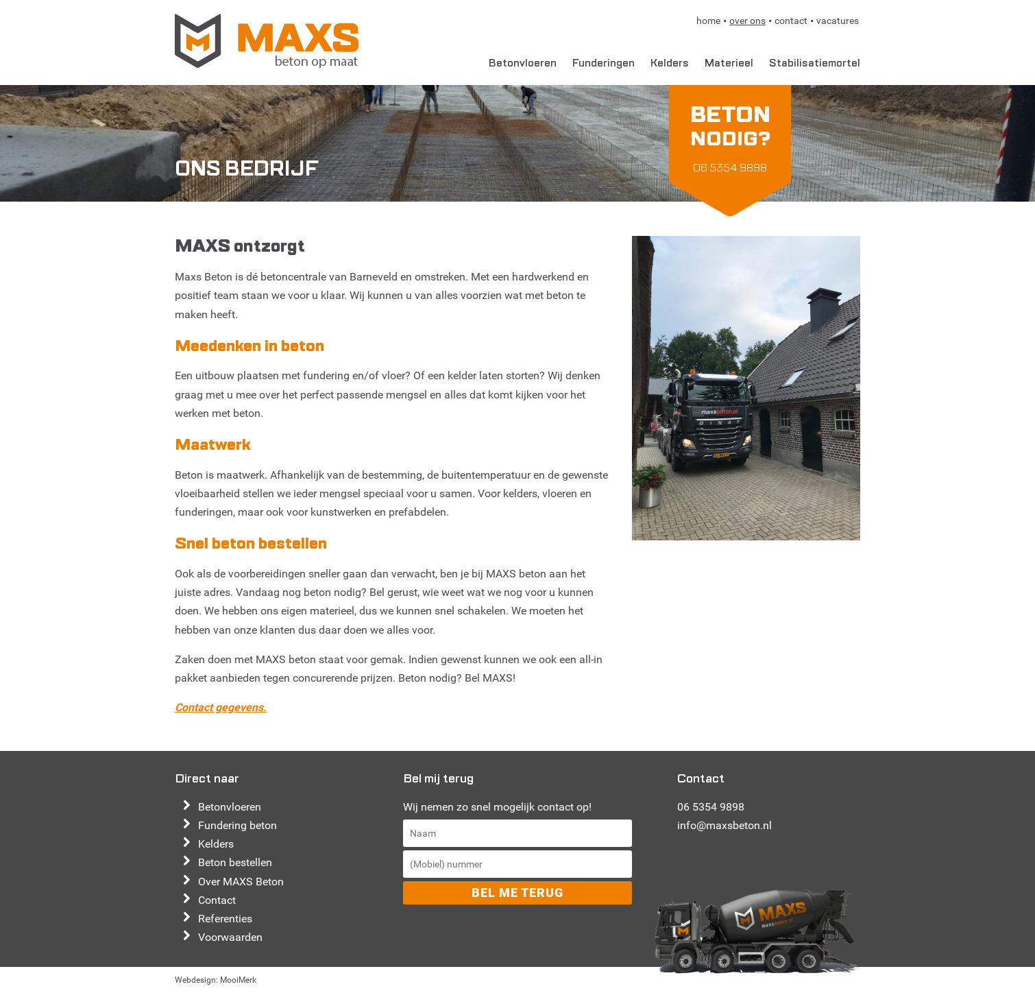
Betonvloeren (523, 63)
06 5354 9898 (710, 806)
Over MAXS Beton (241, 881)
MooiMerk (238, 980)
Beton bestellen (235, 862)
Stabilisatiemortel (814, 63)
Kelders (669, 63)
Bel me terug (517, 892)
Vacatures (837, 20)
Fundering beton (237, 825)
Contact (791, 20)
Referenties (225, 918)
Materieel (729, 63)
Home (708, 20)
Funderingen (603, 63)
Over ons (747, 20)
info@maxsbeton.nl (724, 825)
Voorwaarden (230, 937)
